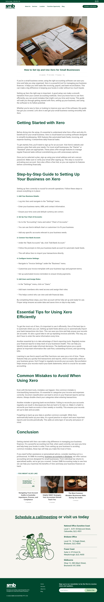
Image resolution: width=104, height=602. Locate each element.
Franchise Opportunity (53, 6)
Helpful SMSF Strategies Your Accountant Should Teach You (52, 497)
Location (42, 6)
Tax (64, 75)
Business (59, 75)
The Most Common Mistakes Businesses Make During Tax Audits (75, 495)
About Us (27, 6)
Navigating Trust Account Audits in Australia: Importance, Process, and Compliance (28, 496)
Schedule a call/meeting (36, 517)
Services (35, 6)
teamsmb (43, 75)
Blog (63, 6)
